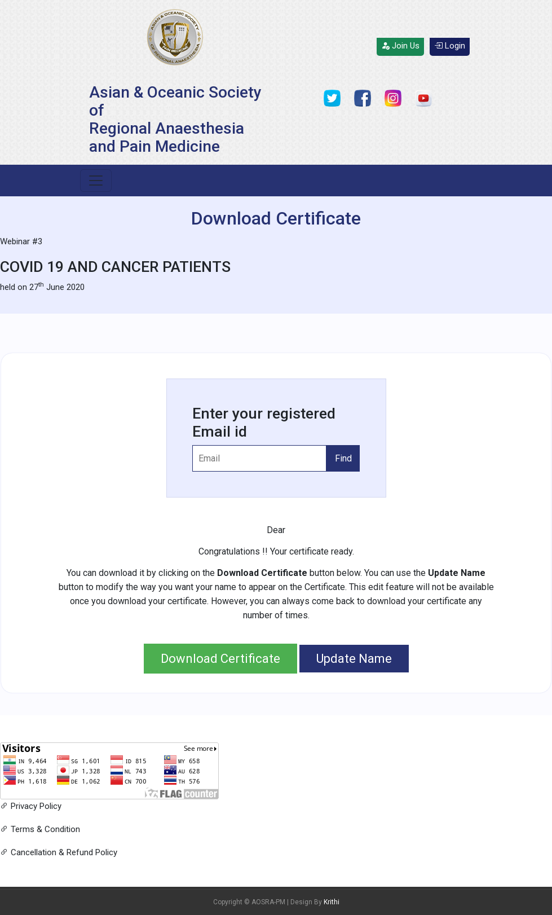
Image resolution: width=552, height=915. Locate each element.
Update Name (354, 659)
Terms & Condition (40, 829)
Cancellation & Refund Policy (58, 852)
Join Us (400, 46)
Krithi (331, 902)
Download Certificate (220, 659)
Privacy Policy (30, 806)
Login (449, 46)
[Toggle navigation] (96, 180)
